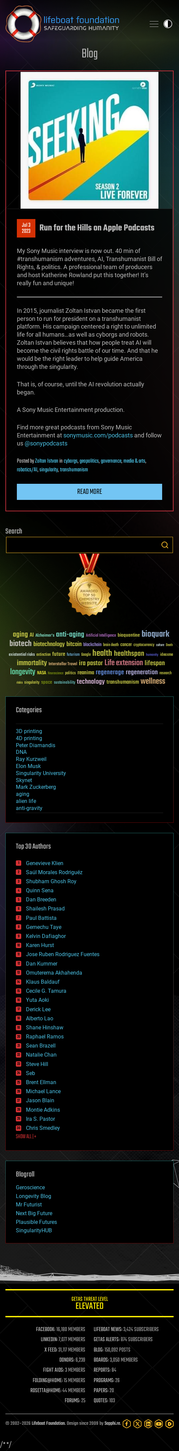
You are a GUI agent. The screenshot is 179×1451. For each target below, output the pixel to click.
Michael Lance (43, 1091)
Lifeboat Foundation (48, 1423)
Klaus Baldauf (43, 982)
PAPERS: (101, 1390)
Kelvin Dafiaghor (46, 936)
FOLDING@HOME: (48, 1380)
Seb (30, 1073)
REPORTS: (102, 1370)
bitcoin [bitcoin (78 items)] (74, 644)
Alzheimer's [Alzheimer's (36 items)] (44, 635)
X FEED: (50, 1350)
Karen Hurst (40, 945)
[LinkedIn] (148, 1423)
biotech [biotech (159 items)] (20, 643)
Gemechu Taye (43, 927)
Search (165, 545)
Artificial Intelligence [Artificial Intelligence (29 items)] (101, 636)
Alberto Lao (39, 1018)
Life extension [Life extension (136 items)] (124, 663)
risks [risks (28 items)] (20, 683)
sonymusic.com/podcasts (98, 435)
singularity (48, 470)
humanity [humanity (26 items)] (152, 655)
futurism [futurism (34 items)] (73, 655)
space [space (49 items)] (46, 682)
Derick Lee (38, 1009)
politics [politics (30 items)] (70, 673)
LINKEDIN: (49, 1339)
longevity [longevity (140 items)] (22, 672)
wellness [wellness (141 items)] (153, 681)
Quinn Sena (40, 890)
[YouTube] (159, 1423)
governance (111, 461)
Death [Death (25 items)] (169, 645)
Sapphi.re (112, 1423)
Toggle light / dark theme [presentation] (167, 23)
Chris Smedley (43, 1128)
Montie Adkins (43, 1110)
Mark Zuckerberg (36, 787)
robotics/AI (27, 470)
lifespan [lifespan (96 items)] (155, 663)
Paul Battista (41, 918)
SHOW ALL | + (26, 1137)
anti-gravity (29, 808)
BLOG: (98, 1350)
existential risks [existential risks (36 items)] (22, 654)
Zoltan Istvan (46, 461)
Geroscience (30, 1187)
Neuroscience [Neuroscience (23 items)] (55, 674)
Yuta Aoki (37, 1000)
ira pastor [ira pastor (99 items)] (91, 663)
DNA (21, 752)
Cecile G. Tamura (46, 991)
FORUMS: (72, 1401)
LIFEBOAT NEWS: (108, 1329)
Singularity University (41, 773)
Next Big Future (34, 1213)
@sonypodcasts (46, 443)
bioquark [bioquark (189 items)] (155, 634)
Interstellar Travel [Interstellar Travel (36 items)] (63, 664)
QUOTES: (101, 1401)
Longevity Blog (33, 1196)
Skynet (24, 780)
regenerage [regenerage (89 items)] (110, 672)
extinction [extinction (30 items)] (43, 655)
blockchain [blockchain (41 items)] (92, 645)
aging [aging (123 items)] (20, 635)
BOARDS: (101, 1360)
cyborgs (71, 461)
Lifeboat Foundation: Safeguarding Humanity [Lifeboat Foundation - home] (72, 23)
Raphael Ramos (45, 1036)
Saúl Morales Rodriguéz (54, 872)
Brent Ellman (41, 1082)
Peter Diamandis (35, 745)
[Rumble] (170, 1423)
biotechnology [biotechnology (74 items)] (49, 644)
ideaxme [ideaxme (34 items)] (166, 655)
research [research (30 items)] (165, 673)
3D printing (29, 731)
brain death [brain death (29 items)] (111, 645)
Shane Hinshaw (44, 1027)
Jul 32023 (26, 228)
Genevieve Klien (44, 863)
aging (22, 794)
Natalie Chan (41, 1055)
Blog (90, 54)
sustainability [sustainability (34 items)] (64, 683)
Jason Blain (40, 1100)
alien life (26, 801)
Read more (89, 492)
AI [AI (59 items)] (32, 635)
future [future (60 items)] (58, 654)
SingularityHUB (34, 1230)
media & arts (134, 461)
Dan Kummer (41, 964)
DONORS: (66, 1360)
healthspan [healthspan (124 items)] (129, 654)
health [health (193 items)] (102, 653)
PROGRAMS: (104, 1380)
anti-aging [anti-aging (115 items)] (70, 635)
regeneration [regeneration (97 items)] (142, 672)
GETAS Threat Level (89, 1304)
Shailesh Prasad (45, 908)
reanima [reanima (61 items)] (86, 673)
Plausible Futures (36, 1222)
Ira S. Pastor (40, 1119)
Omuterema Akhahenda (54, 973)
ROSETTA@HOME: (45, 1390)
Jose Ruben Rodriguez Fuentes (62, 954)
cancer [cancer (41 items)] (126, 645)
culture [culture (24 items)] (160, 645)
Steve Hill (37, 1064)
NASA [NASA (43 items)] (41, 673)
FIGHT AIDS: (53, 1370)
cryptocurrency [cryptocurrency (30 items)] (143, 645)
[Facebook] (127, 1423)
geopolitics (89, 461)
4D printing (29, 738)
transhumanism (74, 470)
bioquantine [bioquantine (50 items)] (129, 635)
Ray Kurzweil (31, 759)
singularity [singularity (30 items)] (31, 683)
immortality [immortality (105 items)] (32, 663)
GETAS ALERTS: (107, 1339)
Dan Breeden (41, 899)
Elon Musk (28, 766)
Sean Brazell (41, 1045)
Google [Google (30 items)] (86, 655)
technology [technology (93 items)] (91, 682)
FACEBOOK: (45, 1329)
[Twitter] (137, 1423)
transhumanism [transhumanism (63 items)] (123, 682)
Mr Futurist (29, 1204)
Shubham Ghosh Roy (51, 881)
